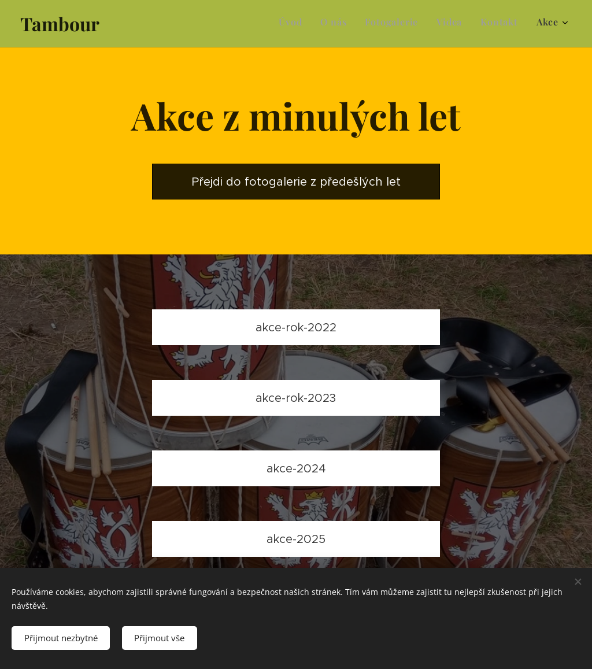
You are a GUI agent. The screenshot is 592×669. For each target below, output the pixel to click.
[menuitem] (469, 23)
